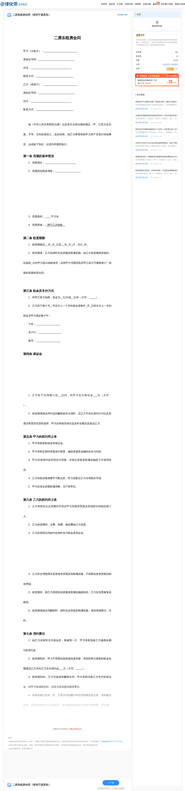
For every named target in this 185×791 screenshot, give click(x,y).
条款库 (112, 4)
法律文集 (129, 4)
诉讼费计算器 (167, 4)
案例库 (156, 4)
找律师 (138, 4)
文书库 (120, 4)
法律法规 (147, 4)
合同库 (104, 4)
